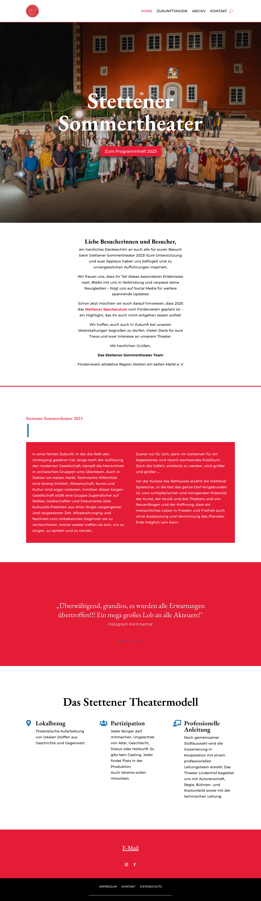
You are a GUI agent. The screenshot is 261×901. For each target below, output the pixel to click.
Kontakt (218, 11)
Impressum (108, 886)
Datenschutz (151, 886)
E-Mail (130, 848)
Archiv (199, 11)
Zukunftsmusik (172, 11)
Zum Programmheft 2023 (131, 151)
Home (146, 11)
